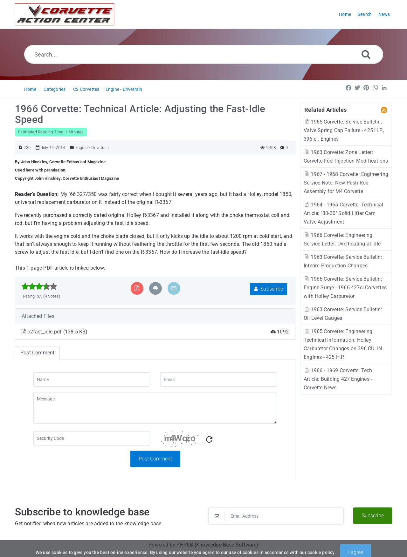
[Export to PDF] (137, 288)
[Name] (91, 379)
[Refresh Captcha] (209, 439)
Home (30, 89)
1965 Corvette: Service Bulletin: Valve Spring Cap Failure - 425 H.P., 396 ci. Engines (344, 130)
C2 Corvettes (86, 89)
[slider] (39, 286)
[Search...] (203, 54)
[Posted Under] (72, 147)
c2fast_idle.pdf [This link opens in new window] (45, 332)
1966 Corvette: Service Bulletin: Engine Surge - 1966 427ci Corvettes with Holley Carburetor (345, 287)
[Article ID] (20, 147)
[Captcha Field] (91, 438)
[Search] (366, 54)
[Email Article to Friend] (174, 288)
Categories (55, 89)
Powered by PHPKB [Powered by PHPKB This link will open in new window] (170, 545)
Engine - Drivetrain (124, 89)
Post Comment (155, 459)
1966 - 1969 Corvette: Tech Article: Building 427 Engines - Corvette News (338, 379)
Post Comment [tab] (37, 353)
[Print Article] (155, 288)
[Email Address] (276, 516)
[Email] (218, 379)
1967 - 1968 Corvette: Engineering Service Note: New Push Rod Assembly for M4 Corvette (346, 182)
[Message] (155, 408)
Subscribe (268, 289)
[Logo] (64, 14)
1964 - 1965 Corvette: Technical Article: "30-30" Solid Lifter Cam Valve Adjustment (343, 213)
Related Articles (325, 109)
